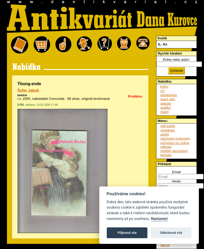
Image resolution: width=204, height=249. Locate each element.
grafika (166, 108)
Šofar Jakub (28, 90)
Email (176, 172)
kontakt (166, 155)
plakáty (166, 103)
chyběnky (168, 130)
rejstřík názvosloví (174, 151)
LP (163, 91)
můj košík (168, 126)
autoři (165, 134)
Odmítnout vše (171, 233)
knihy (164, 86)
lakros (165, 245)
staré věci (168, 99)
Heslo (176, 181)
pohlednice (169, 95)
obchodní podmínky (175, 138)
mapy (165, 112)
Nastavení (159, 219)
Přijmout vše (127, 233)
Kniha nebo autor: (176, 59)
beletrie (22, 95)
